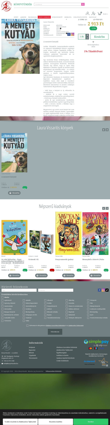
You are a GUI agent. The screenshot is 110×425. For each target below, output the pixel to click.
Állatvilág (71, 300)
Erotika (49, 303)
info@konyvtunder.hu (9, 363)
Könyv (16, 17)
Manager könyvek (9, 312)
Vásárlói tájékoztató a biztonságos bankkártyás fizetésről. (96, 355)
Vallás (27, 321)
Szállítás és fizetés (80, 17)
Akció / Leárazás (44, 17)
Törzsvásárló (18, 21)
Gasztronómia (8, 306)
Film (91, 303)
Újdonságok (32, 17)
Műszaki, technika (52, 312)
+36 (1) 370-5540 (7, 361)
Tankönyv (29, 318)
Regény (49, 315)
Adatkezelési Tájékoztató (64, 350)
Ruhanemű (72, 315)
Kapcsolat (92, 17)
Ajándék (23, 17)
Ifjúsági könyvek (95, 306)
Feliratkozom (55, 332)
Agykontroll (7, 300)
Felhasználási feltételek (53, 371)
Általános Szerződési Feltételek (66, 347)
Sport (91, 315)
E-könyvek (93, 300)
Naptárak (71, 312)
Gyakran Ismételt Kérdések (65, 358)
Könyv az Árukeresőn (90, 364)
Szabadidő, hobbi (9, 318)
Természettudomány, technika (99, 318)
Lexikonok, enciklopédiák (97, 309)
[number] (82, 36)
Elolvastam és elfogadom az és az (56, 325)
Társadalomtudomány (53, 318)
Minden (6, 297)
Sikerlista (67, 17)
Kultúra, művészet (74, 309)
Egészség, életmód (9, 303)
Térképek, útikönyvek (75, 318)
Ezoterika (71, 303)
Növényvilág (94, 312)
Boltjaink (32, 347)
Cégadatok (32, 355)
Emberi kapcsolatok (32, 303)
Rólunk (31, 353)
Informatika (7, 309)
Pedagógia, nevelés (31, 315)
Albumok (50, 300)
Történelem (7, 321)
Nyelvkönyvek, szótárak (11, 315)
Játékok (49, 309)
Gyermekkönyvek (31, 306)
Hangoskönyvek (52, 306)
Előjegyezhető (57, 17)
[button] (103, 13)
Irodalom (28, 309)
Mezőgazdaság (30, 312)
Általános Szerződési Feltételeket (55, 325)
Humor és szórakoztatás (76, 306)
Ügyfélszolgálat (61, 353)
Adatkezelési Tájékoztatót (76, 325)
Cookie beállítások (62, 361)
